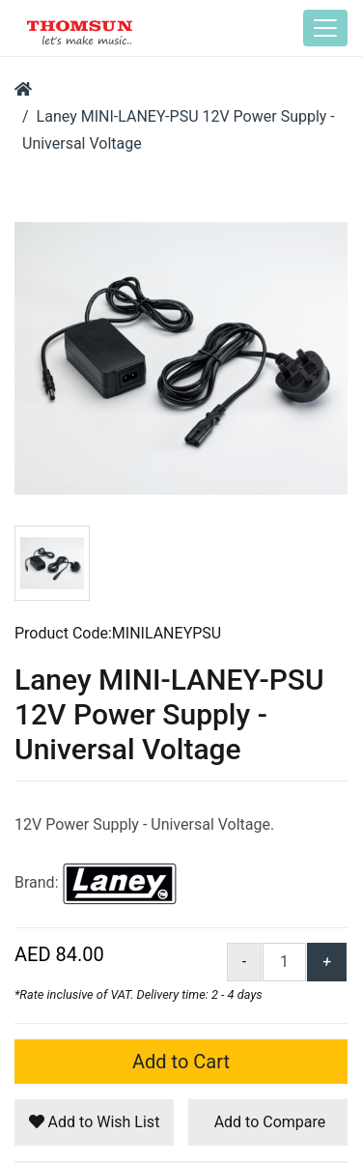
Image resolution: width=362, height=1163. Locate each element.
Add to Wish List (94, 1122)
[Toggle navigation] (325, 28)
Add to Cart (181, 1061)
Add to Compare (268, 1122)
